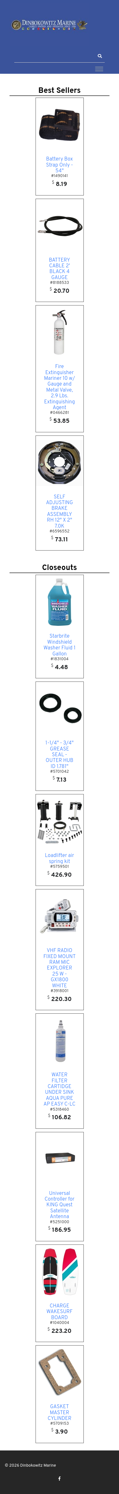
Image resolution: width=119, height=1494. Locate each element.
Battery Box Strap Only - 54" (59, 165)
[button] (100, 56)
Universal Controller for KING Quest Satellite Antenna (59, 1205)
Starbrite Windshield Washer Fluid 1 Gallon (59, 645)
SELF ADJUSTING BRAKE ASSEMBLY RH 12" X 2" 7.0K (59, 512)
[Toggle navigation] (99, 68)
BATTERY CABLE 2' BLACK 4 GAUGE (59, 269)
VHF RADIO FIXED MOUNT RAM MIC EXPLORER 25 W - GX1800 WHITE (59, 968)
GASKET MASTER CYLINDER (59, 1413)
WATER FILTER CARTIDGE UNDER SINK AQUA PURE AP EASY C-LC (59, 1089)
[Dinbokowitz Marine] (49, 24)
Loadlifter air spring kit (59, 859)
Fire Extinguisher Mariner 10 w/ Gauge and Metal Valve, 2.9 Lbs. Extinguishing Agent (59, 387)
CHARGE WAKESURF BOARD (59, 1312)
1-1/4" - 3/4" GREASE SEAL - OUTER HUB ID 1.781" (59, 755)
